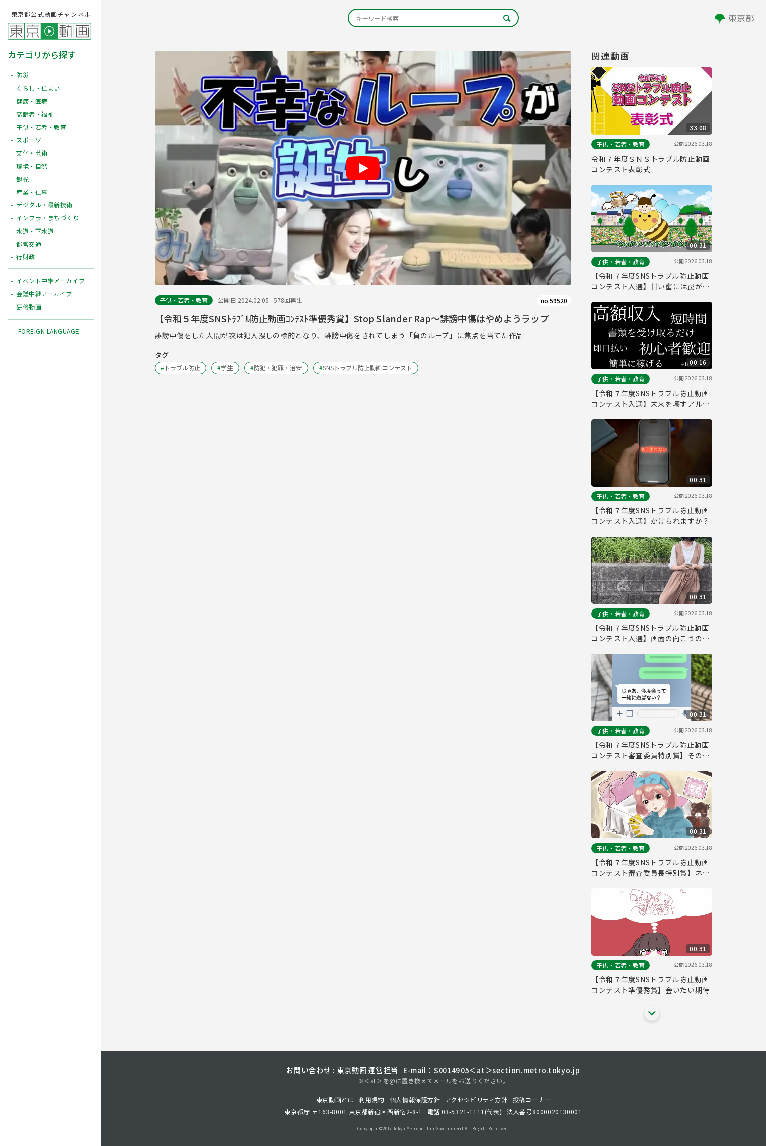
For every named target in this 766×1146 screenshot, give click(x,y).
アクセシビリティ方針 (476, 1099)
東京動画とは (335, 1099)
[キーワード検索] (433, 18)
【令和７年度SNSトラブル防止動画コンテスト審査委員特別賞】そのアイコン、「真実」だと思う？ (650, 750)
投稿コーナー (532, 1099)
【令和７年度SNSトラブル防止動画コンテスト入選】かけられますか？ (650, 515)
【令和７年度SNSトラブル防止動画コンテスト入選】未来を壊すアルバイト (650, 398)
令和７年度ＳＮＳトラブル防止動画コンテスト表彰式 (650, 164)
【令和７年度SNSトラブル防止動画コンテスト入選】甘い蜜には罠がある (650, 281)
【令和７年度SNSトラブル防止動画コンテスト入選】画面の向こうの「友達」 (650, 633)
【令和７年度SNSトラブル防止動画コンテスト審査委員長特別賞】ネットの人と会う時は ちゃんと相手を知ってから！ (650, 867)
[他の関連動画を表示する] (651, 1013)
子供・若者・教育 (184, 300)
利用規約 (371, 1099)
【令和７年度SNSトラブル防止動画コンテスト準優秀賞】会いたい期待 (650, 984)
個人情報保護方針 (415, 1099)
